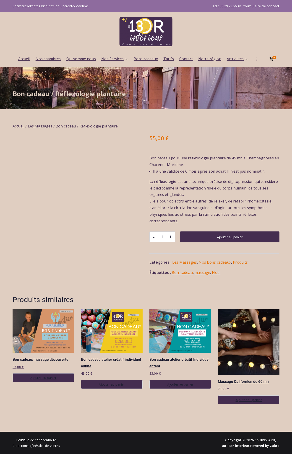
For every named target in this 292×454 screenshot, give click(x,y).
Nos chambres (48, 58)
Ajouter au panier (229, 237)
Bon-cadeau (182, 272)
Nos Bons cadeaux (215, 262)
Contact (186, 58)
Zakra (274, 446)
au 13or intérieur (236, 446)
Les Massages (40, 126)
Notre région (209, 58)
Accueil (24, 58)
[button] (126, 59)
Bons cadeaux (146, 58)
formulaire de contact (261, 6)
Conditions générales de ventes (36, 446)
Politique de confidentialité (36, 440)
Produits (240, 262)
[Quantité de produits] (162, 236)
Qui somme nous (81, 58)
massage (202, 272)
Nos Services (114, 59)
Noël (216, 272)
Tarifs (168, 58)
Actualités (237, 59)
